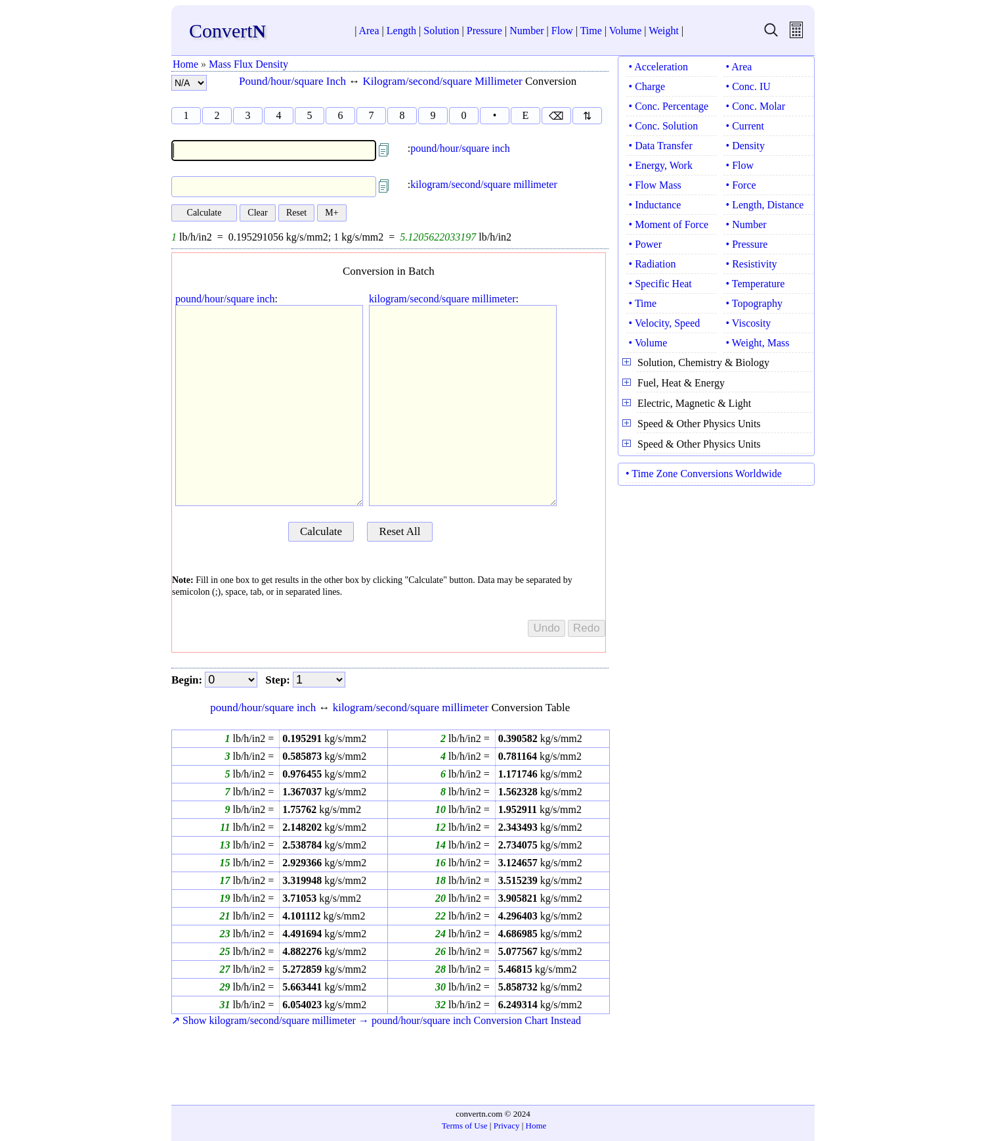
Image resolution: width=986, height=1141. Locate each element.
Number (526, 30)
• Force (741, 185)
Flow (562, 30)
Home (185, 64)
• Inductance (655, 204)
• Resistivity (751, 263)
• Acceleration (658, 66)
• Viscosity (748, 323)
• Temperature (755, 283)
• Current (745, 125)
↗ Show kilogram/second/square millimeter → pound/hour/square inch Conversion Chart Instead (376, 1020)
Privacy (507, 1125)
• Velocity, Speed (664, 323)
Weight (664, 30)
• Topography (754, 303)
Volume (625, 30)
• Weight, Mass (758, 342)
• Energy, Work (661, 165)
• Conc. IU (748, 86)
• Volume (648, 342)
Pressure (484, 30)
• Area (739, 66)
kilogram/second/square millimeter (483, 184)
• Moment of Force (669, 224)
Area (368, 30)
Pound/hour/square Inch (292, 81)
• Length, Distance (765, 204)
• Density (745, 145)
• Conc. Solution (663, 125)
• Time (643, 303)
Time (591, 30)
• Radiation (652, 263)
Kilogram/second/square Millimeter (443, 81)
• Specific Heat (660, 283)
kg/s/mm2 (323, 738)
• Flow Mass (655, 185)
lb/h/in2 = (252, 738)
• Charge (647, 86)
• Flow (740, 165)
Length (401, 30)
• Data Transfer (661, 145)
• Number (746, 224)
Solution (441, 30)
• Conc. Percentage (669, 106)
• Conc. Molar (755, 106)
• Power (645, 244)
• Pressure (747, 244)
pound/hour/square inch (460, 148)
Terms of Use (465, 1125)
